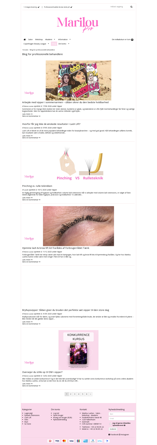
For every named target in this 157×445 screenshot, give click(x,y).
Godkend (113, 429)
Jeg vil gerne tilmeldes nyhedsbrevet (123, 424)
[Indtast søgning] (121, 6)
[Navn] (122, 414)
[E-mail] (122, 418)
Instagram (125, 434)
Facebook (114, 434)
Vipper (59, 106)
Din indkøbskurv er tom (122, 39)
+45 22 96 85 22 (97, 427)
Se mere (27, 424)
